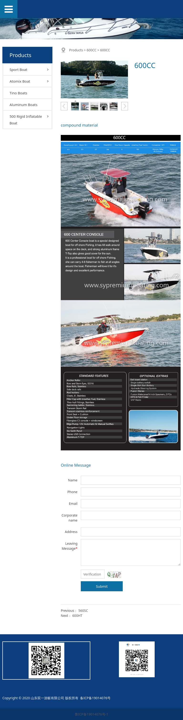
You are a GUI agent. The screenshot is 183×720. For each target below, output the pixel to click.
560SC (83, 610)
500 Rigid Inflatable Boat (26, 119)
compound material (79, 125)
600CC (91, 50)
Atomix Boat (20, 81)
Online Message (76, 465)
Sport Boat (18, 69)
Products (76, 50)
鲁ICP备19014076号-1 (91, 714)
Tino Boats (18, 93)
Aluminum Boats (23, 104)
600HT (77, 615)
